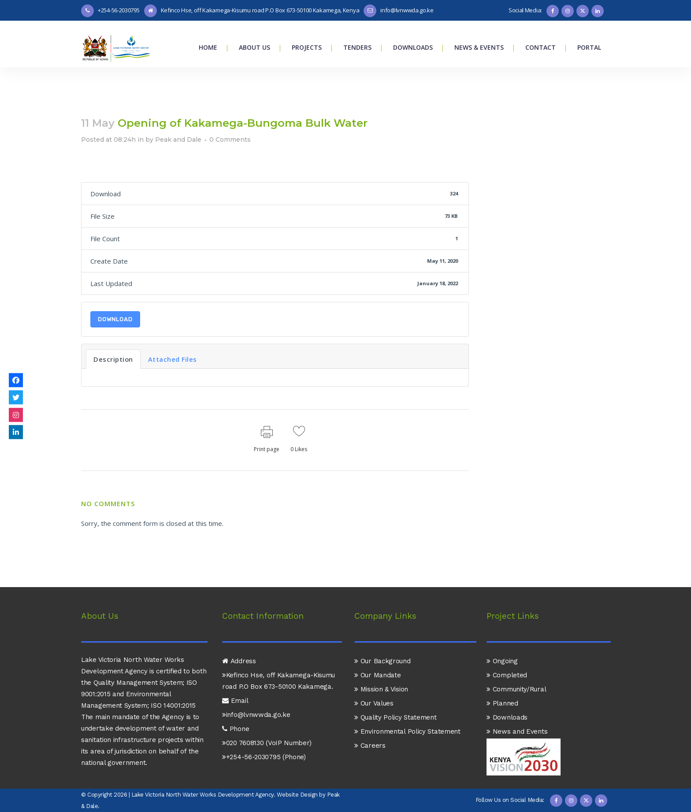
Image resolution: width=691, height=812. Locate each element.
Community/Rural (516, 665)
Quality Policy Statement (395, 693)
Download (115, 319)
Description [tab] (113, 359)
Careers (370, 721)
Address (239, 636)
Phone (235, 704)
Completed (507, 650)
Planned (502, 679)
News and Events (517, 707)
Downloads (507, 693)
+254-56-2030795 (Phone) (264, 732)
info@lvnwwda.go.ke (256, 690)
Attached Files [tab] (172, 359)
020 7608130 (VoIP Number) (266, 718)
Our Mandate (377, 650)
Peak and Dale (178, 139)
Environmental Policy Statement (407, 707)
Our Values (374, 679)
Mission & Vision (381, 665)
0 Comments (230, 139)
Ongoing (502, 636)
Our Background (382, 636)
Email (235, 676)
